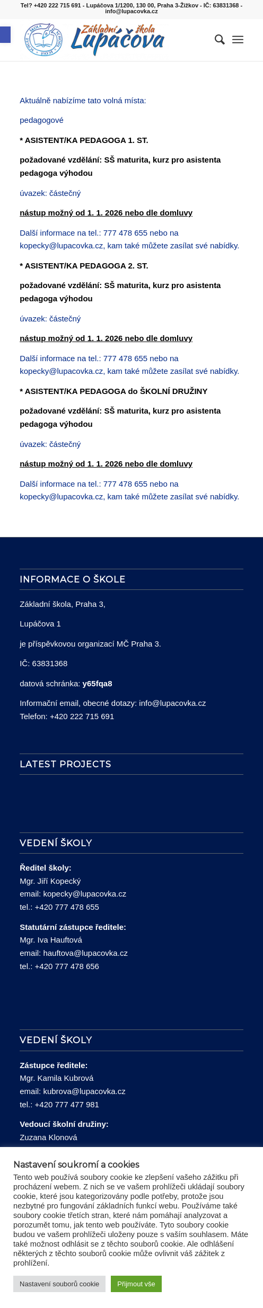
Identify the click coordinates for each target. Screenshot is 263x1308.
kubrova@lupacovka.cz (84, 1091)
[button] (5, 34)
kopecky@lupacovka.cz (84, 893)
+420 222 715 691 (82, 716)
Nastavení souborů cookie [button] (59, 1284)
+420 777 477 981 (67, 1104)
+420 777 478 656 (67, 966)
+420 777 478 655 (67, 906)
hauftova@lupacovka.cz (85, 952)
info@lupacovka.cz (172, 702)
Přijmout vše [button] (136, 1284)
